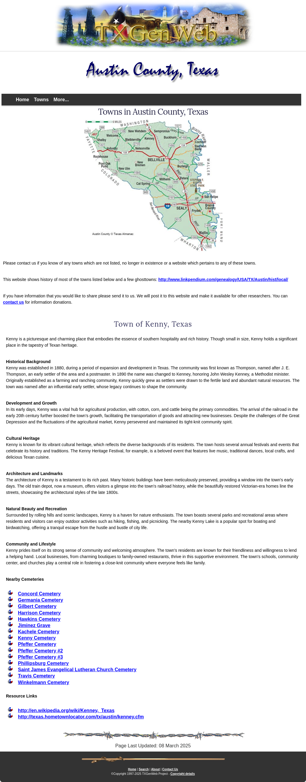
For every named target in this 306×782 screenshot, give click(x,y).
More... (61, 99)
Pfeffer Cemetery (37, 644)
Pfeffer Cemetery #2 (40, 650)
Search (144, 769)
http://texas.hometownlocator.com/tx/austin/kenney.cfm (81, 716)
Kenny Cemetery (37, 637)
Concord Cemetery (39, 593)
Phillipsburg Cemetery (43, 663)
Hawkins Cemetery (39, 619)
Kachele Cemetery (38, 631)
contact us (13, 302)
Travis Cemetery (36, 675)
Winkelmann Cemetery (43, 682)
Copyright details (182, 773)
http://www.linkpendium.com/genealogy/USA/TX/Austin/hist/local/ (223, 279)
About (155, 769)
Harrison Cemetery (39, 612)
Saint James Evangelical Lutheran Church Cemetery (77, 669)
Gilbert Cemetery (37, 606)
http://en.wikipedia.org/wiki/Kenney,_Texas (66, 710)
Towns (41, 99)
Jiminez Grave (34, 625)
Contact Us (170, 769)
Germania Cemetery (40, 600)
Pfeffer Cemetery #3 (40, 657)
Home (22, 99)
